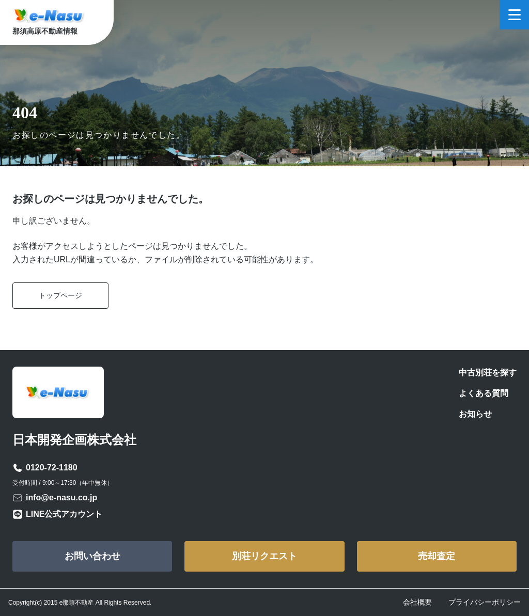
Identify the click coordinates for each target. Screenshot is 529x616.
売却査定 (436, 556)
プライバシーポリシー (484, 602)
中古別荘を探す (488, 372)
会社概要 (417, 602)
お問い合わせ (92, 556)
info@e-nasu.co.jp (61, 497)
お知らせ (475, 413)
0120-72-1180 (51, 467)
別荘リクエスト (264, 556)
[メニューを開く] (514, 14)
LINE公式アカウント (64, 514)
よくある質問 (483, 393)
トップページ (60, 295)
